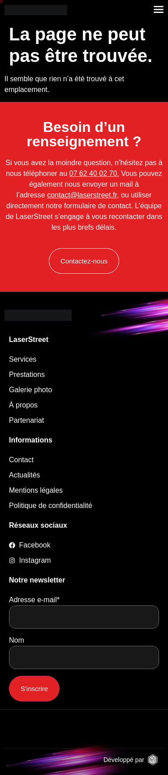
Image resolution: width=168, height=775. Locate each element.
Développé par (123, 759)
